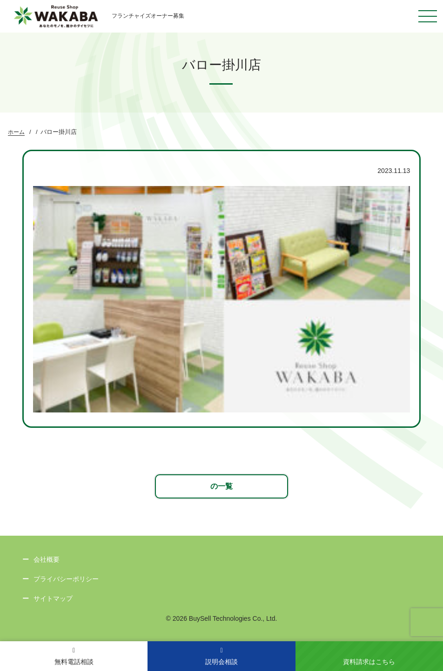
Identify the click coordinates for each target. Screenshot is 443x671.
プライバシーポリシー (66, 579)
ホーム (16, 132)
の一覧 (221, 486)
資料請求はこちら (369, 661)
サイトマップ (53, 598)
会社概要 (47, 559)
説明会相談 (221, 656)
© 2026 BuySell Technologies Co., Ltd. (221, 618)
